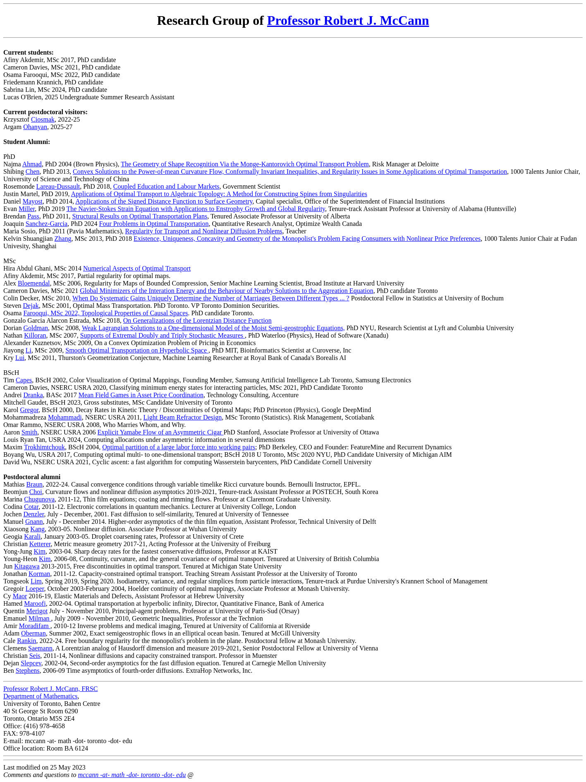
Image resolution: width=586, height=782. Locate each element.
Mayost (33, 201)
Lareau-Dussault (58, 186)
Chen (33, 171)
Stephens (28, 670)
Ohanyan (35, 126)
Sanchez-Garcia (46, 223)
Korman (39, 573)
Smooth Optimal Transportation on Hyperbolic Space (136, 350)
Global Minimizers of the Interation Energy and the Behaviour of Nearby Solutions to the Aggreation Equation (226, 290)
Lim (36, 581)
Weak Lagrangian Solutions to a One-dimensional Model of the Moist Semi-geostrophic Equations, (213, 327)
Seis (35, 655)
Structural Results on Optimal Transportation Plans (140, 216)
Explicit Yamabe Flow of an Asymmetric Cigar (161, 432)
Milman (40, 618)
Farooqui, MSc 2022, (52, 313)
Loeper (35, 588)
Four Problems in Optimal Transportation (154, 223)
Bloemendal (34, 283)
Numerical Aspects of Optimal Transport (137, 268)
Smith (29, 432)
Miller (27, 208)
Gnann (34, 521)
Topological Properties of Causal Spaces (134, 313)
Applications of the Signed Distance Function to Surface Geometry (163, 201)
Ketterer (40, 543)
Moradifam (34, 625)
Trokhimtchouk (44, 447)
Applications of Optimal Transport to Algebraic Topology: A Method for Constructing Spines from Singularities (219, 193)
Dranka (33, 394)
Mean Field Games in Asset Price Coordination (141, 394)
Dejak (31, 305)
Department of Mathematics (40, 696)
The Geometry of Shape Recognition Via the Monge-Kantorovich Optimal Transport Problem (245, 164)
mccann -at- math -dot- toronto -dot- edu (132, 774)
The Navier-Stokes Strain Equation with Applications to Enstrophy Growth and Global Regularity (195, 208)
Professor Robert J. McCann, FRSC (50, 688)
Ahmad (32, 164)
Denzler (33, 514)
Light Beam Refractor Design (183, 417)
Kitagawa (26, 566)
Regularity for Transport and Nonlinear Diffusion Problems (203, 231)
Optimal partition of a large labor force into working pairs (178, 447)
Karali (32, 536)
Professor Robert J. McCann (348, 20)
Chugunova (39, 499)
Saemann (40, 648)
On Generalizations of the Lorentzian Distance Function (197, 320)
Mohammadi (65, 417)
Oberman (33, 633)
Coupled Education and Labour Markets (166, 186)
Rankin (26, 640)
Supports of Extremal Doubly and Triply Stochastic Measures (162, 335)
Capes (24, 380)
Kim (39, 551)
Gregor (29, 409)
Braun (34, 484)
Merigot (37, 610)
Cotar (31, 506)
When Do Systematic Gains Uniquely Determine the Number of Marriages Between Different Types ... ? (210, 298)
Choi (35, 491)
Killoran (35, 335)
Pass (33, 216)
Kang (37, 529)
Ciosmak (43, 119)
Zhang (63, 238)
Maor (20, 596)
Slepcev (31, 663)
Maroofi (34, 603)
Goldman (35, 327)
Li (28, 350)
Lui (19, 357)
